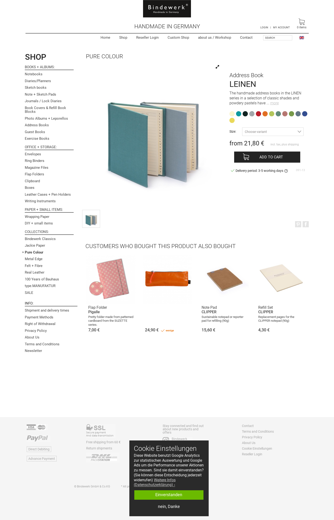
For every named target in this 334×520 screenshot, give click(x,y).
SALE (29, 293)
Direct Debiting (39, 449)
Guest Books (35, 132)
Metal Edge (33, 259)
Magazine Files (36, 167)
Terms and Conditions (42, 344)
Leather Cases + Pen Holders (48, 194)
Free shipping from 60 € (103, 442)
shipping (293, 144)
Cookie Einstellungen (257, 448)
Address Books (37, 125)
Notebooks (33, 74)
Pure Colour (34, 252)
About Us (32, 337)
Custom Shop (178, 37)
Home (105, 37)
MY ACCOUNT (281, 27)
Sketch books (36, 87)
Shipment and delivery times (47, 310)
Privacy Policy (36, 331)
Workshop (214, 37)
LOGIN (264, 27)
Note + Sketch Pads (40, 94)
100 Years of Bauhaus (42, 279)
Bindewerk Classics (40, 239)
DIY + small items (39, 223)
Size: (232, 131)
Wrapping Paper (37, 217)
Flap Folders (34, 174)
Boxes (29, 188)
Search (270, 38)
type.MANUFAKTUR (40, 286)
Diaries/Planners (38, 81)
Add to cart (271, 157)
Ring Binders (34, 161)
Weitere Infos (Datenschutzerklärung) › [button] (155, 482)
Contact (246, 37)
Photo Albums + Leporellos (46, 118)
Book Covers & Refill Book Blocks (45, 110)
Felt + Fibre (33, 266)
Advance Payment (42, 459)
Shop (123, 37)
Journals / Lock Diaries (43, 101)
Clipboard (32, 181)
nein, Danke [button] (169, 506)
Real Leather (34, 272)
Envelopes (33, 154)
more (274, 103)
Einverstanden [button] (168, 494)
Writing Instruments (40, 201)
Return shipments (99, 448)
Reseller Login (147, 37)
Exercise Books (37, 138)
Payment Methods (39, 317)
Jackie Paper (35, 245)
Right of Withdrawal (40, 324)
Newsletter (33, 351)
